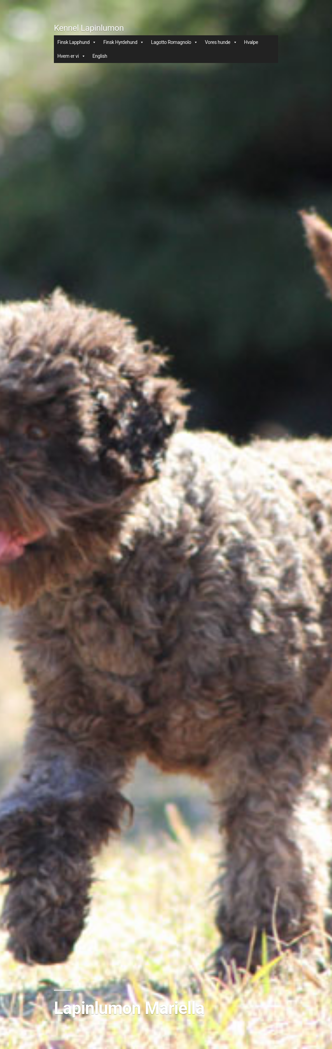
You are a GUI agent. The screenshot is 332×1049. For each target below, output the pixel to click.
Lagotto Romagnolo (174, 42)
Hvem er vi (71, 56)
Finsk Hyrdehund (123, 42)
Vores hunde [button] (221, 42)
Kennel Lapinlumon (89, 28)
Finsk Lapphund (76, 42)
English (100, 56)
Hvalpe (251, 42)
